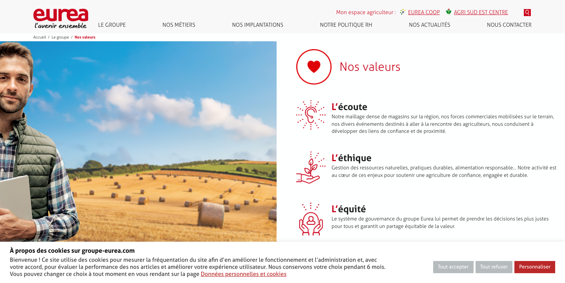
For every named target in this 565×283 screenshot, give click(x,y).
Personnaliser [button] (534, 267)
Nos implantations (257, 25)
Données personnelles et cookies (244, 273)
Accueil (39, 37)
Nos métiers (178, 25)
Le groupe (112, 25)
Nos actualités (429, 25)
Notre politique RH (346, 25)
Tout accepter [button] (453, 267)
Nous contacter (509, 25)
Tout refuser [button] (494, 267)
